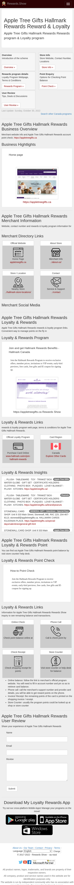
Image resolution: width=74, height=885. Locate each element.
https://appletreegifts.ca (25, 137)
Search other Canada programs (56, 114)
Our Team (28, 848)
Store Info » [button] (47, 67)
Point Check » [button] (49, 86)
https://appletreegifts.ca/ (36, 489)
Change (56, 851)
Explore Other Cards (56, 456)
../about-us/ (55, 262)
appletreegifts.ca (18, 262)
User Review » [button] (11, 105)
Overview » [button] (9, 67)
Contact (39, 848)
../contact (55, 292)
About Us (17, 848)
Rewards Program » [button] (14, 86)
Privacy (48, 848)
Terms (57, 848)
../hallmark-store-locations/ (18, 292)
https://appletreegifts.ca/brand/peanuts (43, 505)
